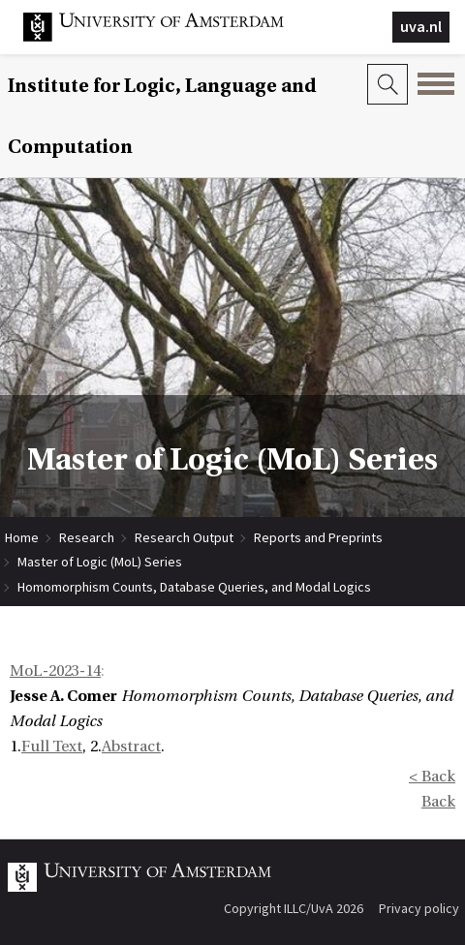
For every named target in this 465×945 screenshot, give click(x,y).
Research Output (184, 537)
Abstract (131, 746)
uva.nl (421, 26)
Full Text (51, 746)
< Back (432, 776)
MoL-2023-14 (55, 671)
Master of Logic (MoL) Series (99, 561)
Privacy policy (419, 908)
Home (22, 537)
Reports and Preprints (318, 537)
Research (86, 537)
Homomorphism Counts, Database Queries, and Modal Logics (194, 586)
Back (438, 801)
